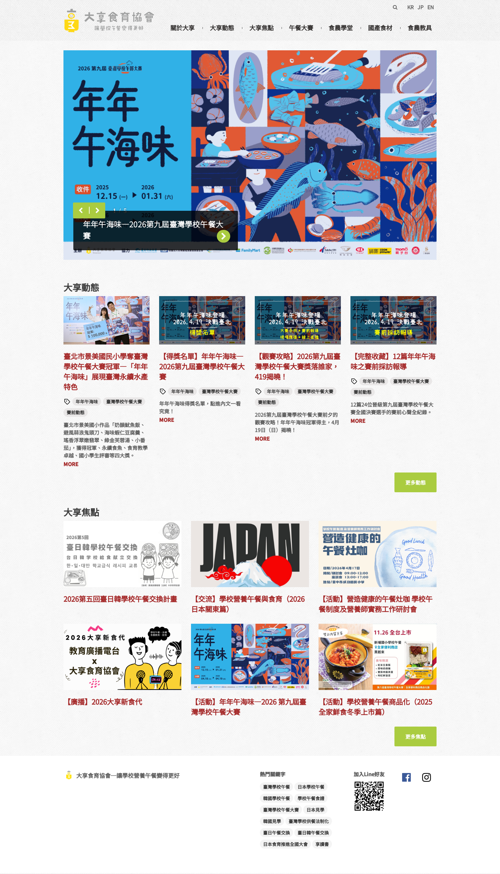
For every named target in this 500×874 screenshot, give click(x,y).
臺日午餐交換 (276, 833)
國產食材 (380, 27)
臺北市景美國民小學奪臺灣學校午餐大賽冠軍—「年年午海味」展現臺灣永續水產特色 (105, 372)
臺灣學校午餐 (276, 788)
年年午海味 (87, 402)
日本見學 (315, 810)
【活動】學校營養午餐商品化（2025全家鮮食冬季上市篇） (375, 707)
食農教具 (420, 27)
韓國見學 (272, 822)
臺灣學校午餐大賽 (124, 402)
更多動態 (415, 483)
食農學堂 (340, 27)
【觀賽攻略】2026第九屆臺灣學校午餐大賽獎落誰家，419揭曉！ (297, 367)
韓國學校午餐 (276, 799)
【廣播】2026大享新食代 (102, 702)
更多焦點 (415, 737)
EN (430, 7)
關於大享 (182, 27)
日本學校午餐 (311, 788)
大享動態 (222, 27)
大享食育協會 (406, 780)
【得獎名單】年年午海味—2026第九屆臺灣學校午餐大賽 (202, 367)
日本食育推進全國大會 (285, 845)
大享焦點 (261, 27)
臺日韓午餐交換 (313, 833)
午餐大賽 (301, 27)
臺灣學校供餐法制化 (309, 822)
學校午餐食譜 (311, 799)
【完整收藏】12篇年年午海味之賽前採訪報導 (392, 362)
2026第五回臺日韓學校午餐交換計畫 (120, 599)
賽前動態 (76, 413)
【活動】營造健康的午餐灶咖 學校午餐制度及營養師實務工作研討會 (375, 604)
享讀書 (322, 845)
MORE (70, 465)
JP (420, 7)
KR (410, 7)
